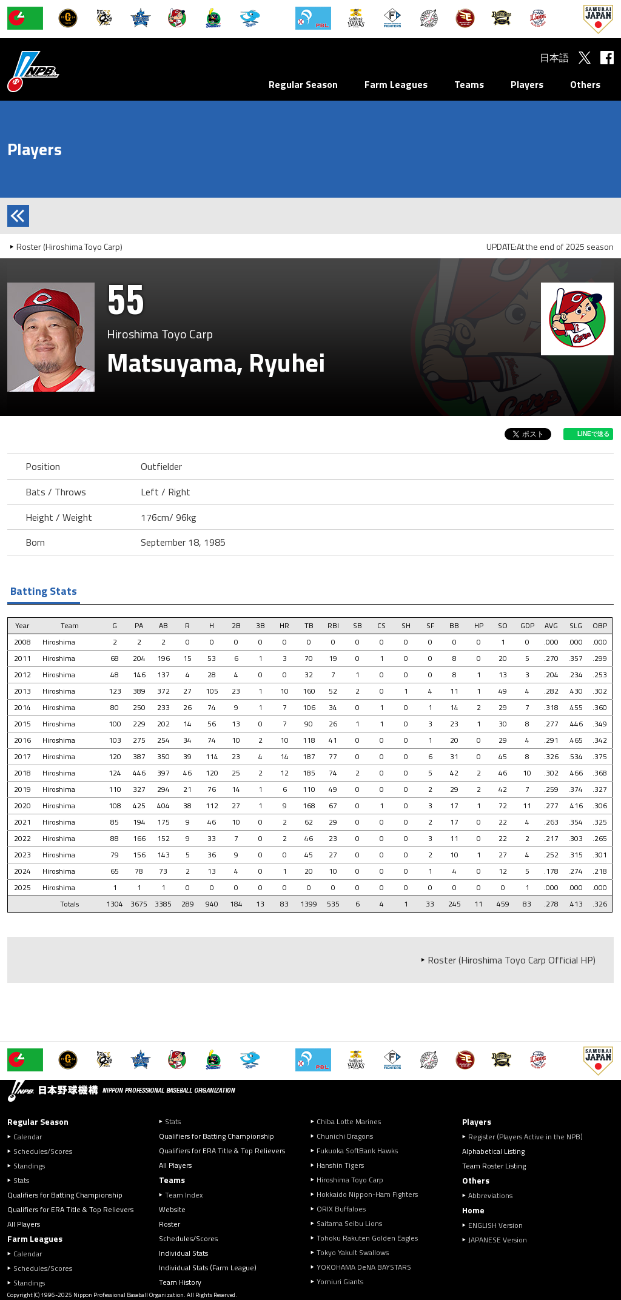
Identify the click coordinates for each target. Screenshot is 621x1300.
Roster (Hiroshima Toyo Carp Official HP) (512, 960)
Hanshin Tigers (340, 1165)
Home (473, 1210)
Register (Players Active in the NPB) (529, 1136)
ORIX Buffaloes (341, 1209)
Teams (469, 84)
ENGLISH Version (495, 1225)
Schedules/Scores (42, 1151)
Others (585, 84)
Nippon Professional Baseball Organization (63, 71)
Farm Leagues (396, 84)
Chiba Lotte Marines (349, 1121)
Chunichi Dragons (345, 1136)
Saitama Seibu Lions (349, 1223)
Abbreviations (490, 1195)
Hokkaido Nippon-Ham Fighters (367, 1194)
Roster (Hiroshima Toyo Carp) (69, 246)
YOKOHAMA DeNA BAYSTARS (364, 1267)
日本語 (554, 57)
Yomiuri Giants (340, 1281)
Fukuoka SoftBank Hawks (357, 1150)
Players (527, 84)
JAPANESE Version (497, 1239)
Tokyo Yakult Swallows (353, 1252)
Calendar (27, 1136)
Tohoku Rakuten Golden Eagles (367, 1238)
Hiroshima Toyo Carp (350, 1179)
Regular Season (303, 84)
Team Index (184, 1195)
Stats (21, 1180)
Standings (29, 1165)
